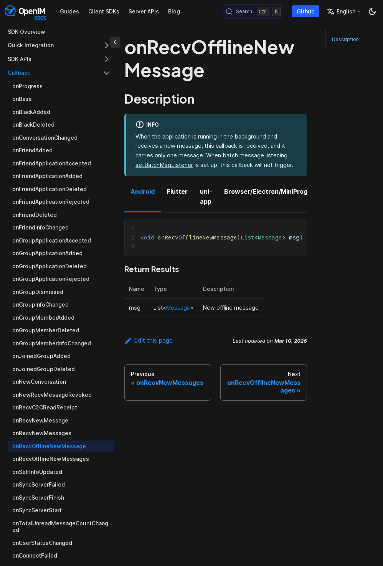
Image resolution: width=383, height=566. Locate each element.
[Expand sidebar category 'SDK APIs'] (106, 59)
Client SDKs (103, 11)
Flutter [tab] (177, 191)
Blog (174, 11)
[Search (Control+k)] (253, 11)
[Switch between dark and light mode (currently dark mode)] (372, 11)
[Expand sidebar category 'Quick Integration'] (106, 45)
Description (345, 39)
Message (178, 307)
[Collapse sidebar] (115, 42)
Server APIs (144, 11)
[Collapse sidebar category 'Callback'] (106, 73)
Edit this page (148, 340)
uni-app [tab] (206, 196)
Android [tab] (142, 191)
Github (306, 11)
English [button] (341, 11)
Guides (69, 11)
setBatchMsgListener (164, 164)
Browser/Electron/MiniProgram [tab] (271, 191)
